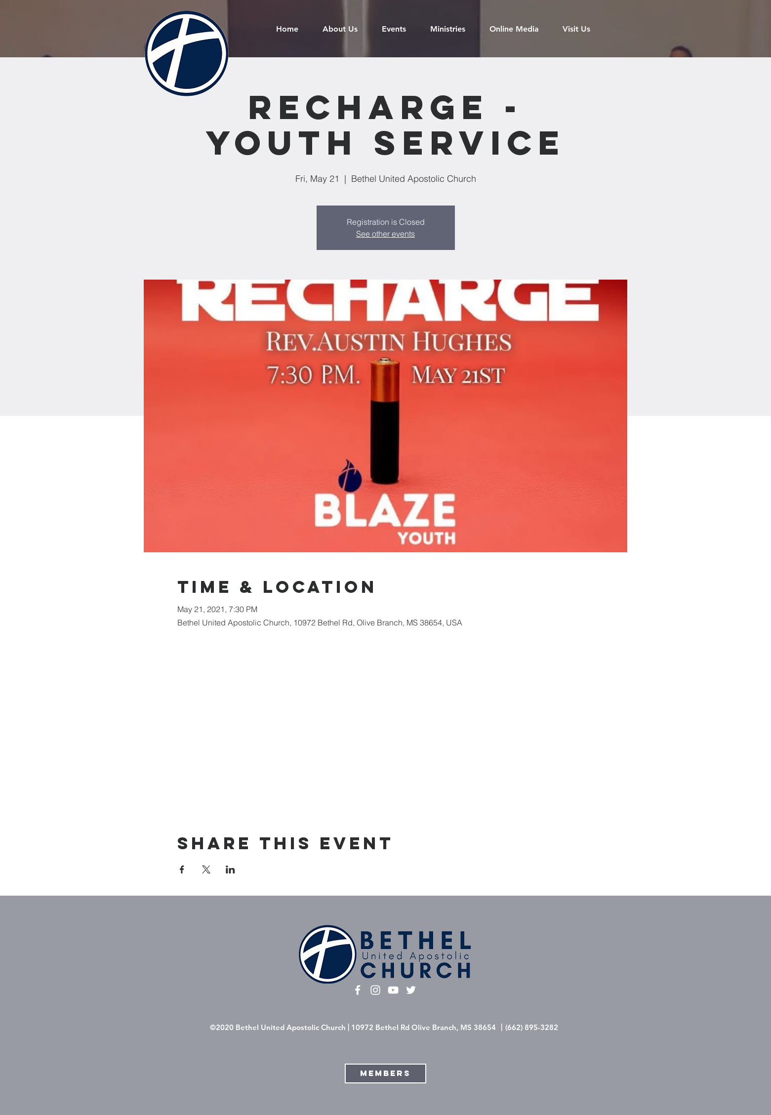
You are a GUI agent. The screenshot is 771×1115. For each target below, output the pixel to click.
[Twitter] (411, 990)
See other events (385, 234)
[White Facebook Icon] (357, 990)
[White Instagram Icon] (375, 990)
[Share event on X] (206, 869)
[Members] (385, 1073)
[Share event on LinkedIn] (230, 869)
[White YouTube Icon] (393, 990)
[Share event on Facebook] (182, 869)
